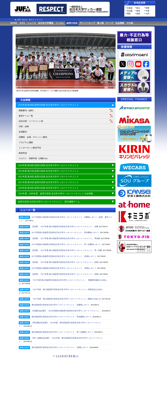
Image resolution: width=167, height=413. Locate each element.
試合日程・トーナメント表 (31, 121)
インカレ (60, 23)
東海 (138, 11)
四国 (138, 14)
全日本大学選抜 (45, 23)
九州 (147, 14)
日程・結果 (24, 126)
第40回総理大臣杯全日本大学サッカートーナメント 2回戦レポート (60, 347)
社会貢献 (119, 23)
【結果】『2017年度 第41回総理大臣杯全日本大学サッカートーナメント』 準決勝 (66, 238)
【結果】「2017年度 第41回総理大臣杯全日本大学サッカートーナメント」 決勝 (65, 226)
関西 (129, 14)
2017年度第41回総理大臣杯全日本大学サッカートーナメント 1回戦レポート (64, 268)
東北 (138, 8)
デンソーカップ (87, 23)
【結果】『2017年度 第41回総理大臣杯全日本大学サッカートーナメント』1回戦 (65, 274)
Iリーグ (109, 23)
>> (77, 356)
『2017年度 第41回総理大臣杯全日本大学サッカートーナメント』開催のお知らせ (66, 299)
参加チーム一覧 (26, 116)
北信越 (129, 11)
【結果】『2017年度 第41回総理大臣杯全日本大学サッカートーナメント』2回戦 (65, 262)
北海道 (129, 8)
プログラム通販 (26, 142)
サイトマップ (36, 20)
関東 (147, 8)
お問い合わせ (22, 20)
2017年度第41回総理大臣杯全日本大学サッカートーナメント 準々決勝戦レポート (66, 244)
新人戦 (100, 23)
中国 (147, 11)
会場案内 (23, 132)
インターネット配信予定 (30, 148)
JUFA (22, 23)
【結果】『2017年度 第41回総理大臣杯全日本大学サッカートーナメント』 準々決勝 (67, 250)
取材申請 (23, 153)
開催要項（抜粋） (27, 110)
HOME (13, 23)
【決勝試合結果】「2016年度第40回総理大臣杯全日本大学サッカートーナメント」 (66, 311)
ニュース (31, 23)
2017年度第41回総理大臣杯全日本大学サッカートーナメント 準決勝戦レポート (65, 232)
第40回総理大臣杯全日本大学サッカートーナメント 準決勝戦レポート (62, 317)
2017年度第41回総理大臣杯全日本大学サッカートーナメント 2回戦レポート (64, 256)
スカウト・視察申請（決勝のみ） (34, 158)
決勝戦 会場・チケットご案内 (33, 137)
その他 (129, 23)
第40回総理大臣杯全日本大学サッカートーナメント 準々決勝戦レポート (62, 332)
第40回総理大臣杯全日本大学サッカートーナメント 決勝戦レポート (61, 305)
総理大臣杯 (72, 23)
